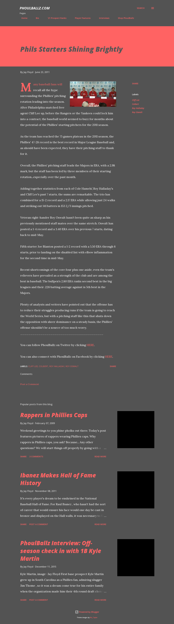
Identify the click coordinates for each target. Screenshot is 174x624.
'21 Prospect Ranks (55, 18)
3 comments (36, 456)
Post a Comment (29, 384)
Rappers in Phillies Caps (53, 415)
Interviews (102, 18)
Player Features (81, 18)
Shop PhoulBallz (124, 18)
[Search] (140, 8)
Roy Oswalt (137, 112)
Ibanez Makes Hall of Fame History (58, 479)
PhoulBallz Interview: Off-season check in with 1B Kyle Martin (60, 550)
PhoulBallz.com (35, 8)
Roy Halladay (138, 108)
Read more (100, 456)
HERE (90, 345)
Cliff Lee (135, 100)
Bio (35, 18)
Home (23, 18)
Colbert (135, 104)
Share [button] (135, 83)
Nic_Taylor (93, 617)
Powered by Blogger (87, 612)
